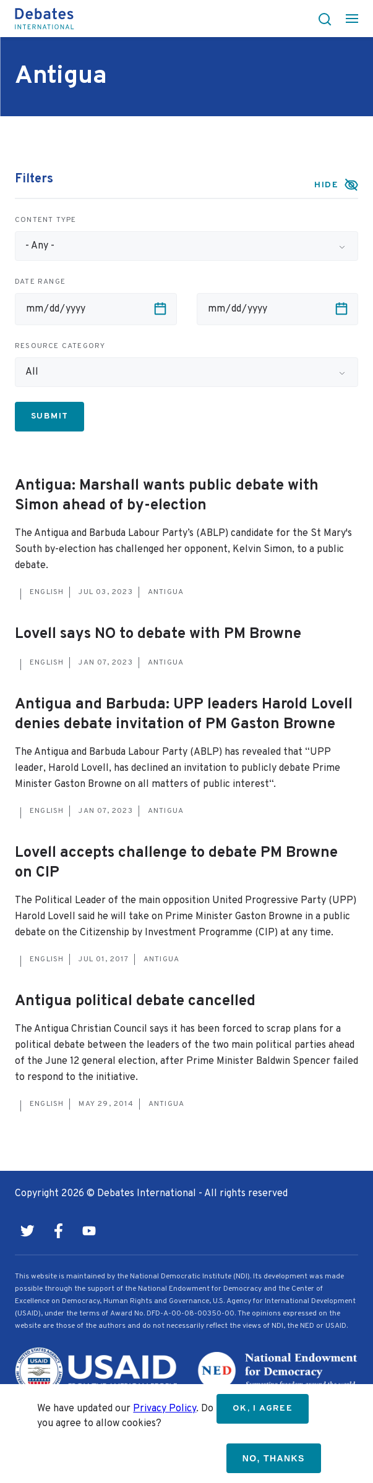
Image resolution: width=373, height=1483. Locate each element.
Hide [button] (326, 185)
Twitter (27, 1230)
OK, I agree (263, 1408)
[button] (321, 18)
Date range (40, 282)
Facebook (58, 1230)
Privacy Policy (164, 1409)
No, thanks (273, 1458)
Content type (45, 220)
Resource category (60, 346)
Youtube (89, 1230)
